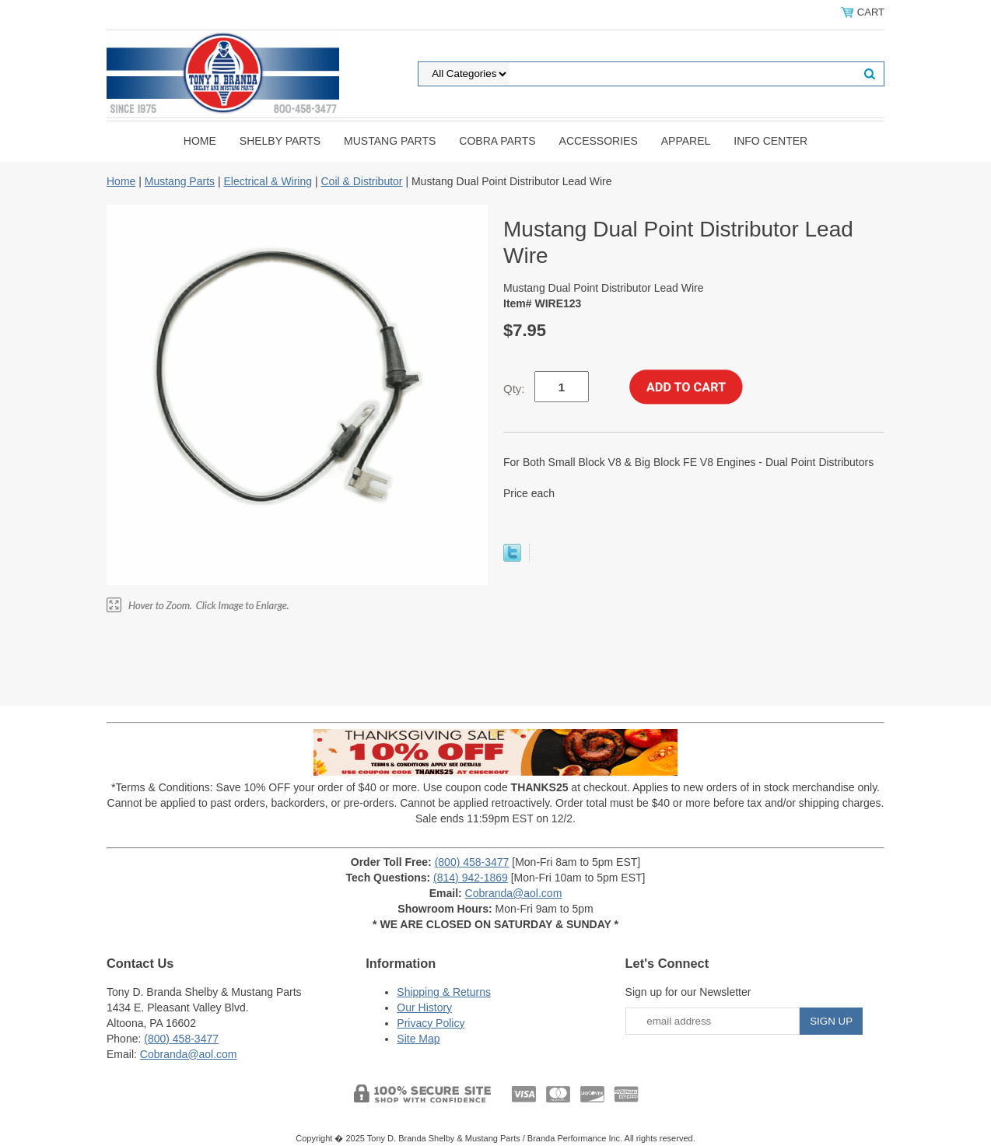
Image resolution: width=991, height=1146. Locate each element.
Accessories (598, 141)
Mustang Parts (390, 141)
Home (200, 141)
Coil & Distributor (361, 181)
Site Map (418, 1038)
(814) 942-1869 (470, 877)
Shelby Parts (280, 141)
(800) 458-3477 (472, 862)
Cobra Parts (497, 141)
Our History (424, 1007)
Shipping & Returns (444, 992)
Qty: (514, 388)
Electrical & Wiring (267, 181)
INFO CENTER (770, 141)
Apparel (686, 141)
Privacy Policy (430, 1023)
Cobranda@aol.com (513, 893)
